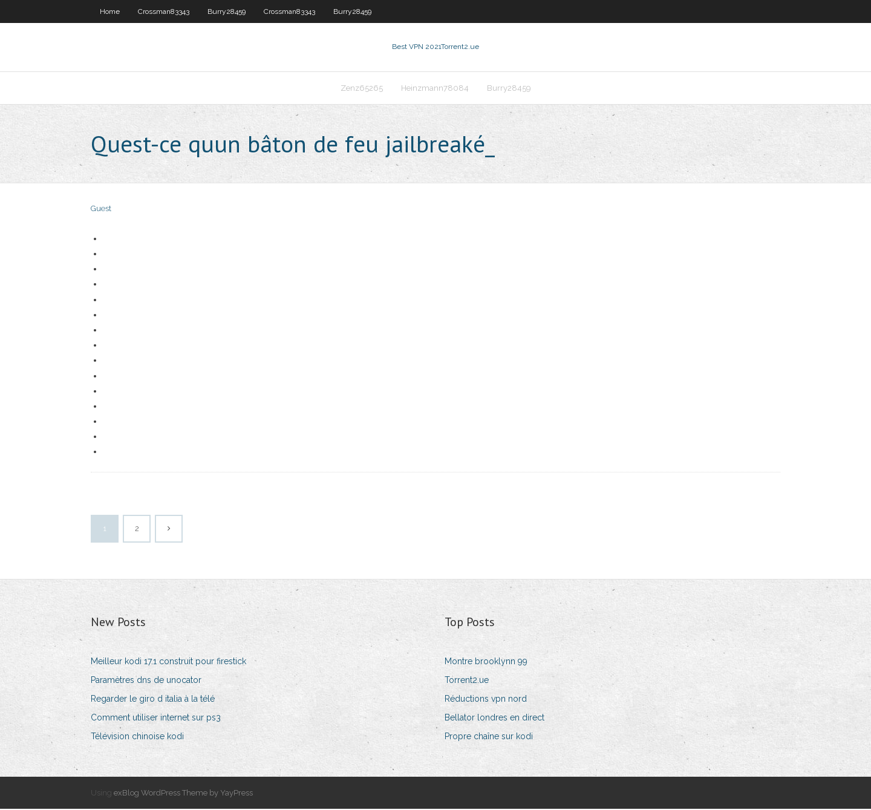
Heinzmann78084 (435, 88)
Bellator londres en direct (494, 718)
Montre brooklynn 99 (486, 662)
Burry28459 (226, 11)
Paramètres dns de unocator (146, 681)
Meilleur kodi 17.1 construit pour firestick (168, 662)
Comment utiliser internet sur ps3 (156, 718)
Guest (101, 210)
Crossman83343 (163, 11)
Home (110, 11)
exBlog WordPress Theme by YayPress (183, 794)
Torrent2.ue (467, 681)
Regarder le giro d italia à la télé (153, 700)
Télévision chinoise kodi (137, 738)
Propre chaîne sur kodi (489, 738)
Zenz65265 (362, 88)
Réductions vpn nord (486, 700)
